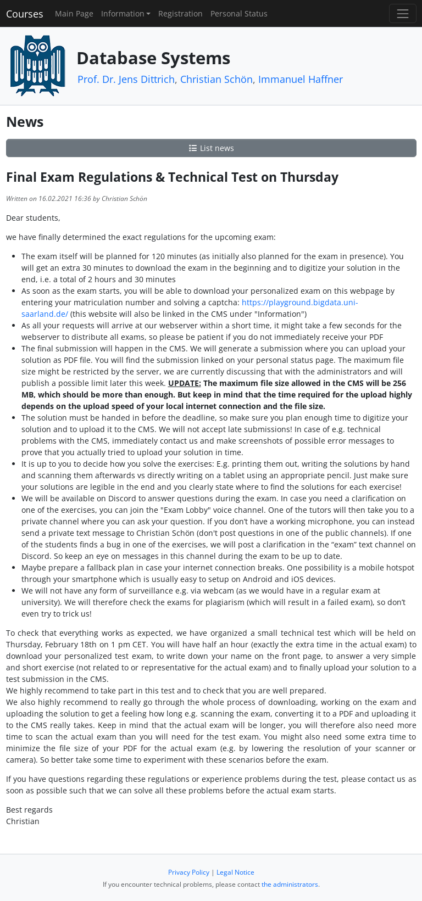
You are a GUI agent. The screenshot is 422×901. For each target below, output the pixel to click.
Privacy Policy (188, 872)
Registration (180, 13)
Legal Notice (235, 872)
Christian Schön (216, 79)
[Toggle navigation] (402, 13)
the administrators (290, 884)
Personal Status (239, 13)
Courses (24, 13)
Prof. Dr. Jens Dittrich (126, 79)
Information (123, 13)
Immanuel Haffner (300, 79)
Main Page (74, 13)
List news (211, 148)
